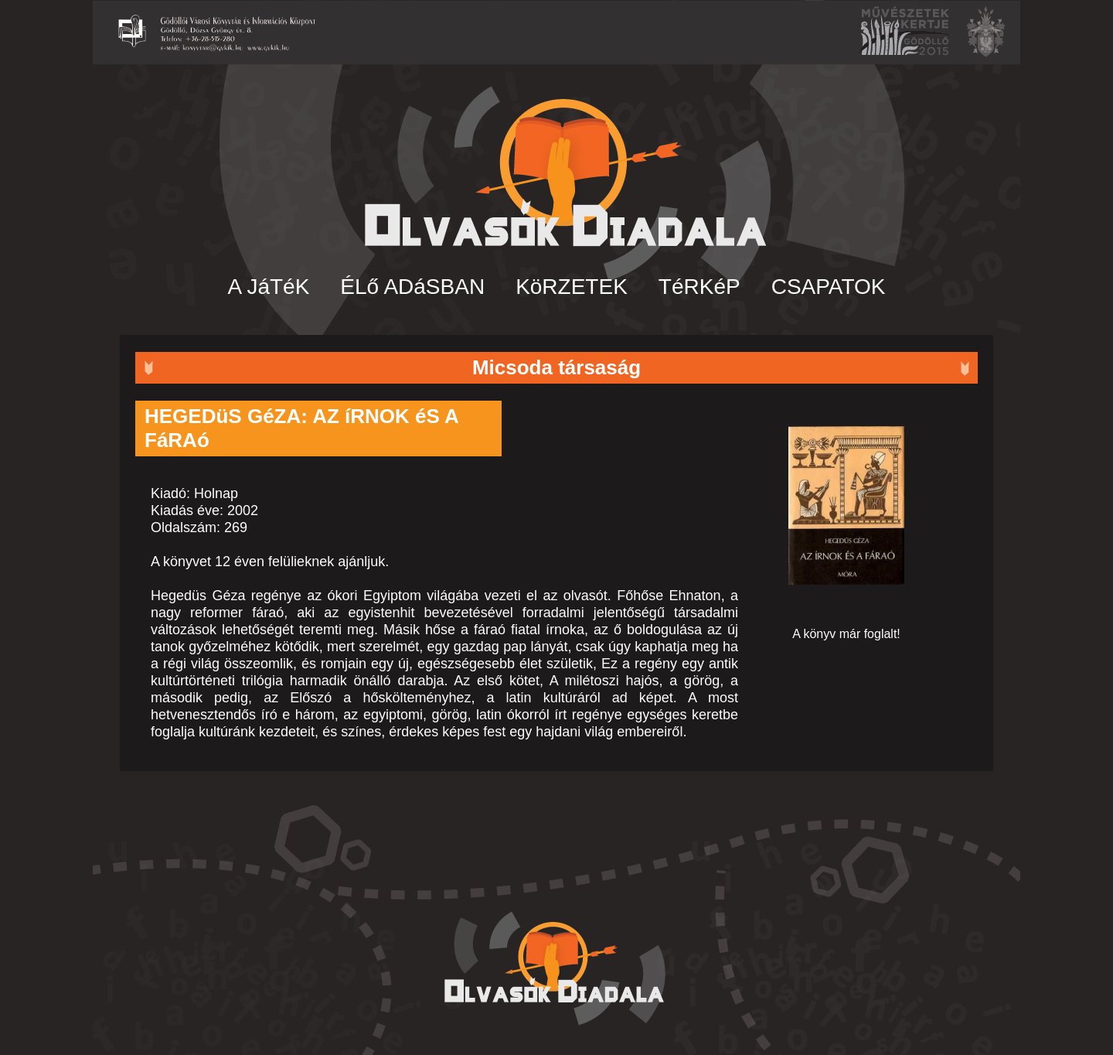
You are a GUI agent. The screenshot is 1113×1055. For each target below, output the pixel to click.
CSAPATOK (828, 287)
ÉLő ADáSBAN (412, 287)
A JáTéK (269, 287)
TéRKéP (699, 287)
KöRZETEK (572, 287)
